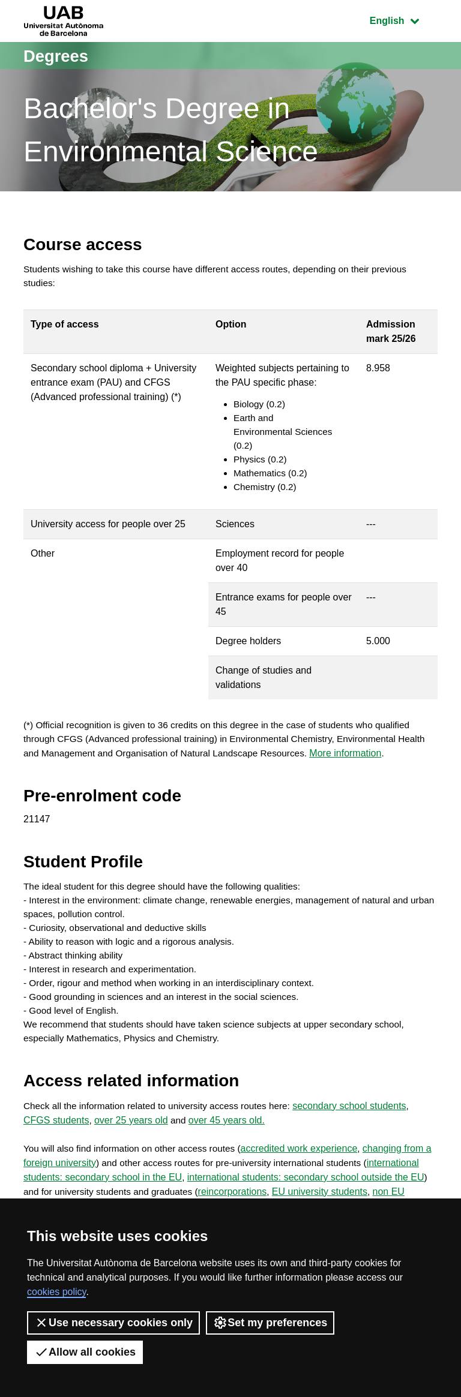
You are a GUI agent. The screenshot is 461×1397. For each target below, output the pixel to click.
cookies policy (56, 1292)
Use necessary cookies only (113, 1322)
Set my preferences (270, 1322)
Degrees (58, 55)
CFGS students (56, 1139)
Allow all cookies (85, 1352)
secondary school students (361, 1124)
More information (388, 763)
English (403, 19)
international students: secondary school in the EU (133, 1196)
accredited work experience (308, 1167)
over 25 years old (131, 1139)
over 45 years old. (228, 1139)
